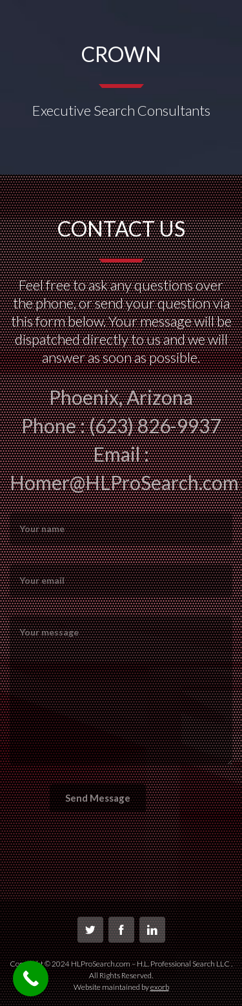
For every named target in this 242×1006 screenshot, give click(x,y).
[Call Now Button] (30, 978)
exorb (159, 987)
